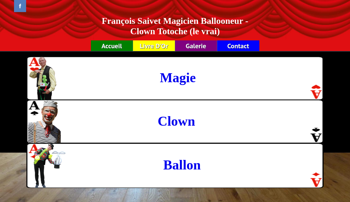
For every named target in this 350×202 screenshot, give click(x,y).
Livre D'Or (153, 46)
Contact (238, 46)
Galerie (196, 46)
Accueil (111, 46)
